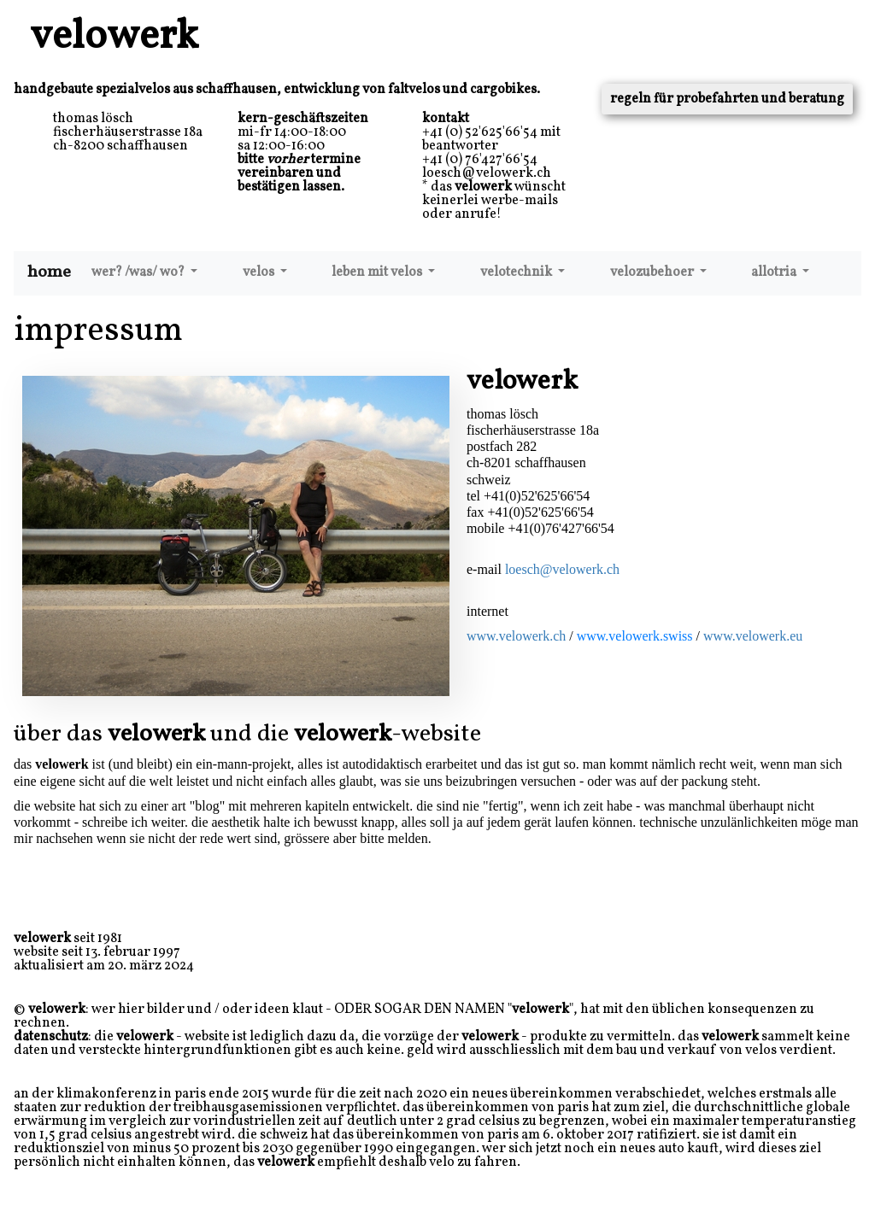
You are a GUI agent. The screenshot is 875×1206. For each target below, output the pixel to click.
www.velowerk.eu (752, 636)
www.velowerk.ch (516, 636)
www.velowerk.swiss (635, 636)
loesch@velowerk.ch (562, 569)
